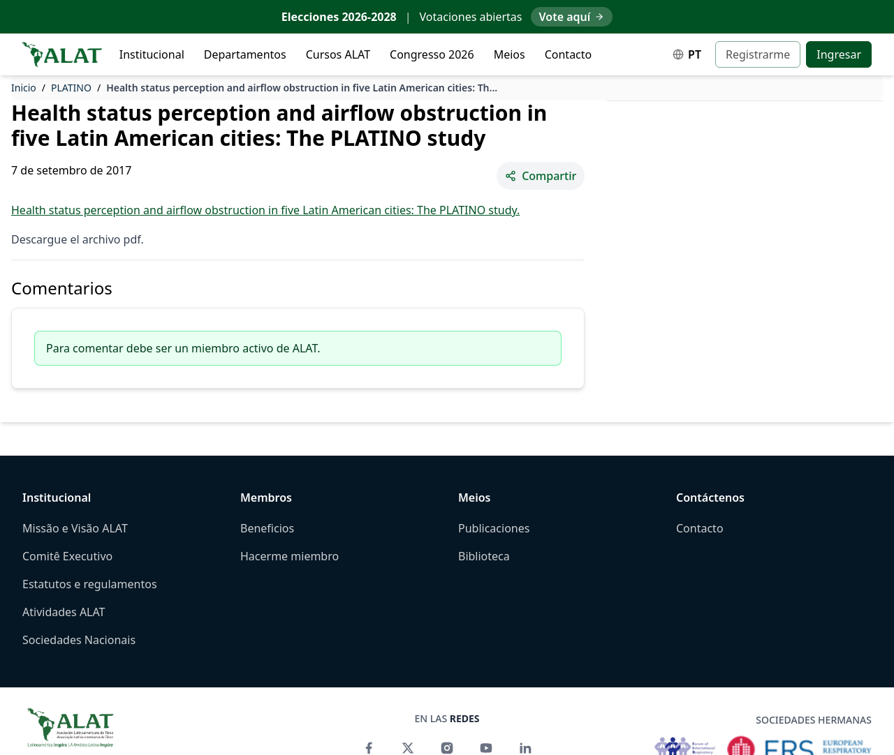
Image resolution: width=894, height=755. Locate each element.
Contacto (568, 54)
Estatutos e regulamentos (89, 584)
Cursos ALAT (338, 54)
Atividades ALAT (63, 612)
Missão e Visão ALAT (75, 528)
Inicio (23, 87)
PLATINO (71, 87)
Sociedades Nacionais (78, 640)
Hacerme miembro (289, 556)
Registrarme (758, 54)
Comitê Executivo (67, 556)
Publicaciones (493, 528)
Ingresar (838, 54)
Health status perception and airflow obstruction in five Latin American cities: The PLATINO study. (265, 210)
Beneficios (267, 528)
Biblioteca (484, 556)
